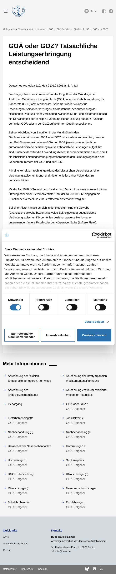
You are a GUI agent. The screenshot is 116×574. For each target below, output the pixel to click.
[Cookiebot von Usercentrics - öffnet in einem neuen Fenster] (95, 235)
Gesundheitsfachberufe (15, 543)
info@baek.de (63, 551)
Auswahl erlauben (58, 335)
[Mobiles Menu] (6, 11)
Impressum (27, 568)
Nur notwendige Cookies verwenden (21, 335)
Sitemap (42, 568)
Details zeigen (94, 321)
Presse (7, 550)
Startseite (9, 29)
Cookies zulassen (94, 335)
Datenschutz (10, 568)
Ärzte (6, 537)
